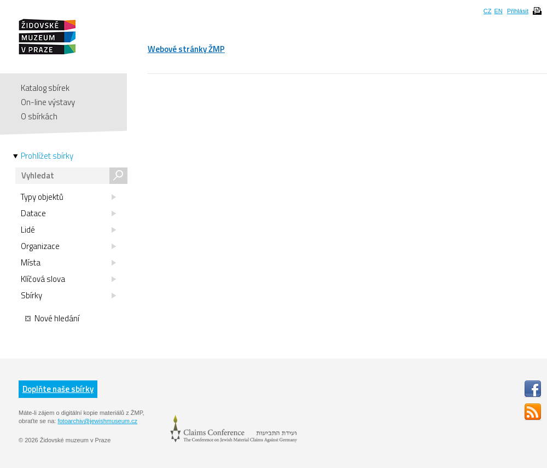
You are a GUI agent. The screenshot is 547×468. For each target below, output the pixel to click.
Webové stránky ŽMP (186, 49)
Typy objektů (68, 197)
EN (498, 11)
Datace (68, 213)
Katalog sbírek (45, 88)
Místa (68, 263)
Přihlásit (517, 11)
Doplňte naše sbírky (58, 389)
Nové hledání (52, 318)
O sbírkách (39, 116)
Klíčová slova (68, 279)
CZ (488, 11)
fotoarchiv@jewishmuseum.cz (97, 421)
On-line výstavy (48, 102)
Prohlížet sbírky (47, 156)
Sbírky (68, 296)
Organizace (68, 246)
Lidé (68, 230)
